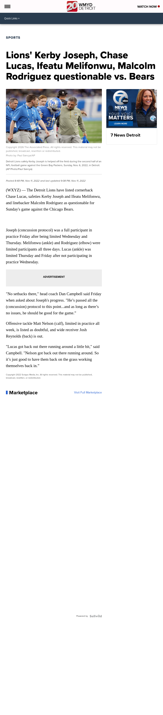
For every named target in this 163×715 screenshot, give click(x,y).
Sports (13, 37)
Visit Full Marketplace (88, 392)
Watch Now (148, 6)
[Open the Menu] (7, 6)
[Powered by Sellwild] (96, 616)
